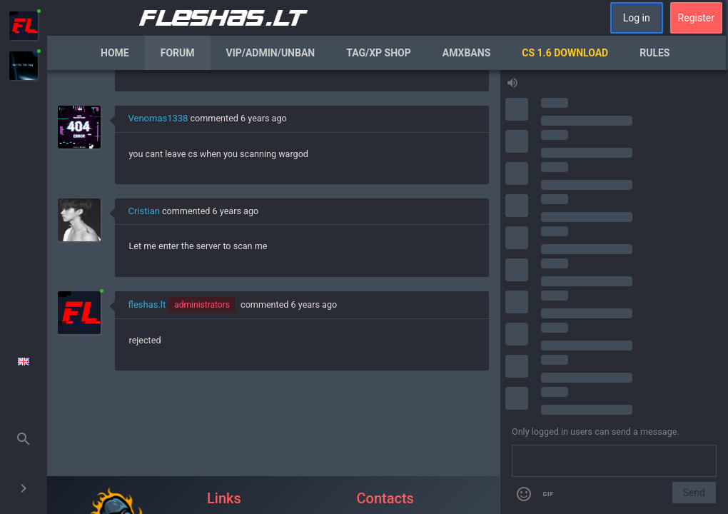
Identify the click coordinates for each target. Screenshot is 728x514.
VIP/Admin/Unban (270, 53)
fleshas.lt (147, 304)
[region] (273, 292)
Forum (178, 53)
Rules (654, 53)
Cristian (144, 211)
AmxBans (467, 53)
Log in (636, 18)
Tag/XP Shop (378, 53)
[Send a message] (614, 461)
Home (115, 53)
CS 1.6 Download (565, 53)
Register (696, 18)
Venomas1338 (158, 118)
